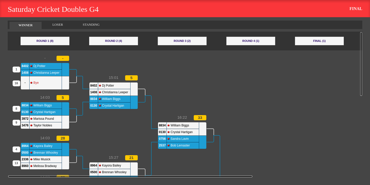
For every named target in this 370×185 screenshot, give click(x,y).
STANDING (91, 24)
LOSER (57, 24)
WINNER (25, 25)
